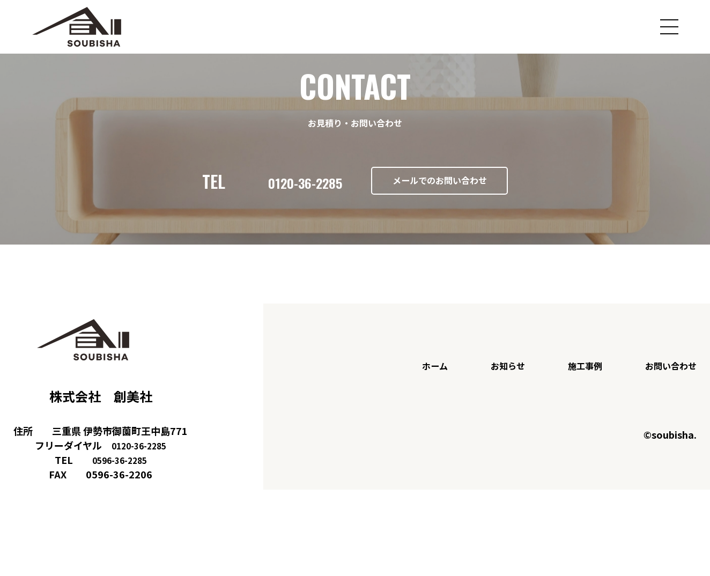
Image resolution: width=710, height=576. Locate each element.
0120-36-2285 (266, 188)
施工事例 (576, 381)
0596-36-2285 (119, 475)
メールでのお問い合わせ (451, 188)
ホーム (418, 381)
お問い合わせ (668, 381)
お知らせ (495, 381)
